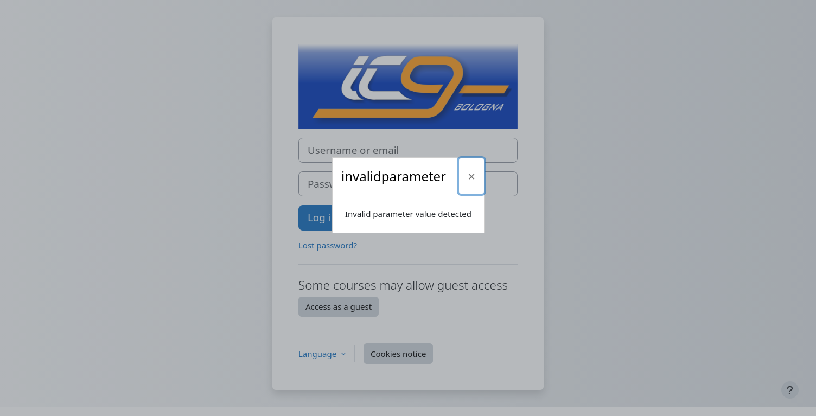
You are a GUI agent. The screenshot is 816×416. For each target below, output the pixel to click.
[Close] (471, 176)
